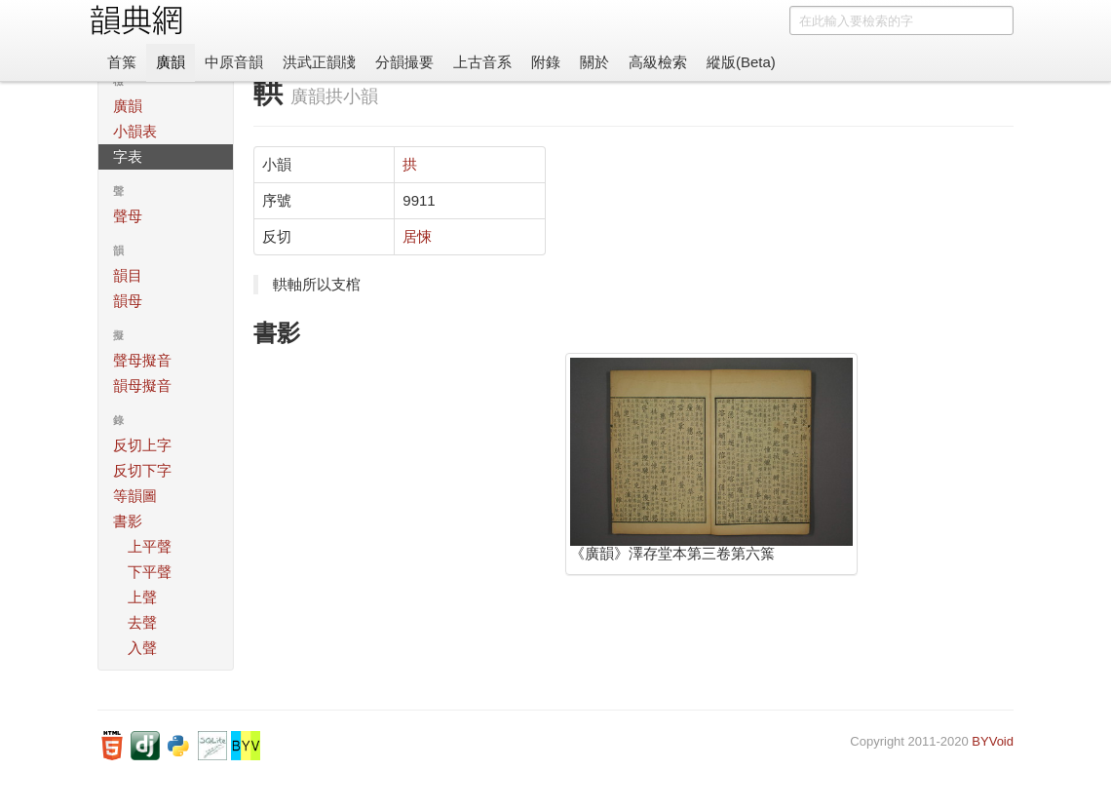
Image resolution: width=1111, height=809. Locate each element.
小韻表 (135, 131)
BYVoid (993, 741)
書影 (127, 521)
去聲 (142, 622)
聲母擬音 (142, 360)
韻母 (127, 300)
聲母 (127, 216)
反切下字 (142, 470)
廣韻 (170, 62)
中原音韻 (234, 62)
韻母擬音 (142, 385)
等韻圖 (135, 495)
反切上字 (142, 445)
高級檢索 (658, 62)
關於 (594, 62)
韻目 (127, 275)
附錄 (545, 62)
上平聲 (150, 546)
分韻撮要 (404, 62)
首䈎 (121, 62)
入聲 (142, 647)
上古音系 (482, 62)
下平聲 (150, 571)
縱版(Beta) (741, 62)
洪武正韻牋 (319, 62)
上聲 (142, 597)
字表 (127, 156)
